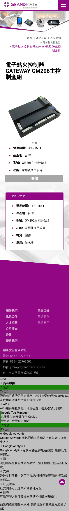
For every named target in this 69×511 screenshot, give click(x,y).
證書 (9, 359)
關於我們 (11, 335)
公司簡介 (11, 353)
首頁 (29, 38)
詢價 (34, 178)
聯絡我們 (11, 365)
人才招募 (11, 347)
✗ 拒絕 (4, 391)
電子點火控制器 (52, 42)
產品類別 (55, 38)
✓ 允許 (4, 387)
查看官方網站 (21, 421)
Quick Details (16, 196)
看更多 (5, 421)
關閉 (3, 379)
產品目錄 (41, 38)
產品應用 (43, 347)
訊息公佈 (11, 341)
